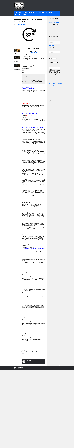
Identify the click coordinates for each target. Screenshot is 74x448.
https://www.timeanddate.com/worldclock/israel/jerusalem (30, 113)
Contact (20, 12)
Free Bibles (50, 12)
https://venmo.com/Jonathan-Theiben (54, 80)
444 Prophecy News (19, 24)
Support (16, 12)
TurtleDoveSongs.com (33, 52)
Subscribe (51, 45)
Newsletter (25, 12)
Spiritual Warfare (17, 14)
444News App (24, 14)
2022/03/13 (24, 24)
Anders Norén (18, 368)
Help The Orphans (31, 12)
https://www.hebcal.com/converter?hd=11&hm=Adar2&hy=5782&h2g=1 (32, 127)
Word (15, 17)
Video (36, 12)
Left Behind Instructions (43, 12)
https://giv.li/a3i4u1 (51, 85)
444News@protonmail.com (54, 22)
